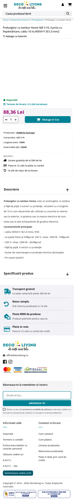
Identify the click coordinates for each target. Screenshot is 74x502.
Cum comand (46, 433)
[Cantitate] (10, 119)
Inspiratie (8, 433)
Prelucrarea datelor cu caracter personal (15, 447)
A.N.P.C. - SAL (10, 465)
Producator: (10, 132)
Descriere (11, 189)
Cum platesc (45, 439)
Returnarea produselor (51, 451)
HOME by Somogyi (25, 132)
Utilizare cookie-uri (13, 454)
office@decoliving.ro (17, 355)
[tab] (37, 189)
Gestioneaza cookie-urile (18, 473)
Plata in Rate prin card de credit (52, 458)
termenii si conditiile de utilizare (37, 409)
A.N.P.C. (7, 460)
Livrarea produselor (49, 445)
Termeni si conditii (13, 439)
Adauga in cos (48, 120)
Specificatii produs (18, 273)
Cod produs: (10, 137)
